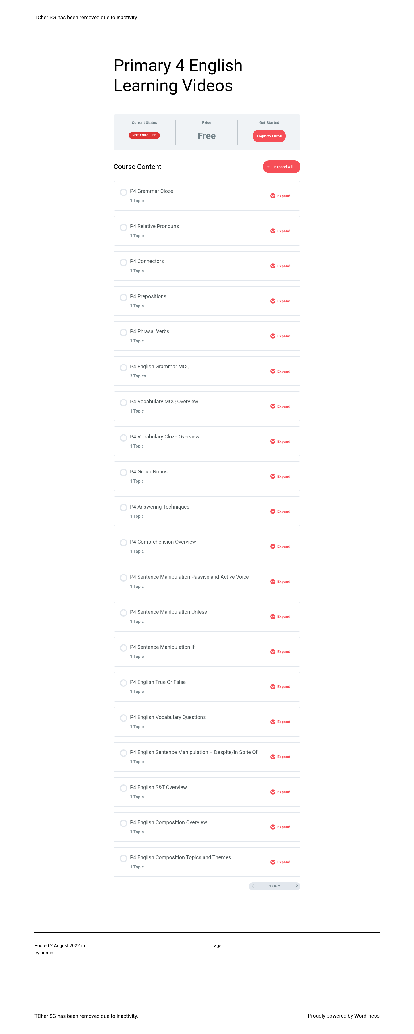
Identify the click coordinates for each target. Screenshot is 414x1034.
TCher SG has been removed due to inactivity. (86, 17)
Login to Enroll (269, 136)
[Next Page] (296, 886)
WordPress (366, 1016)
